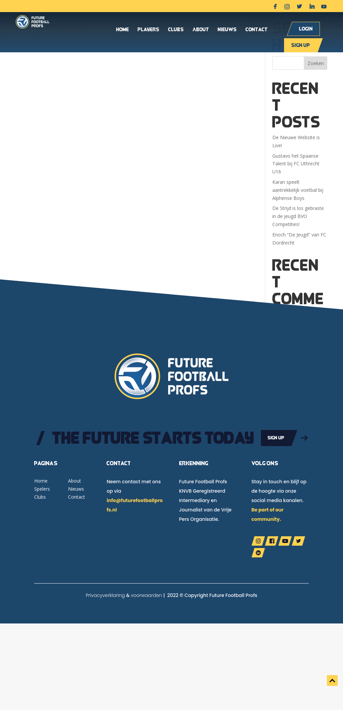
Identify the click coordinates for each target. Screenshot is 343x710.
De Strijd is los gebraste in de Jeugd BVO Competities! (298, 216)
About (201, 30)
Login (306, 28)
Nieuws (227, 30)
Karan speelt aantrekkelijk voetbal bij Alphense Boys (297, 190)
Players (148, 30)
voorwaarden (146, 595)
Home (122, 30)
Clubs (176, 30)
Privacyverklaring (105, 595)
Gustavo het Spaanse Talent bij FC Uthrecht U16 (296, 164)
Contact (257, 30)
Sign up (300, 45)
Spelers (42, 489)
